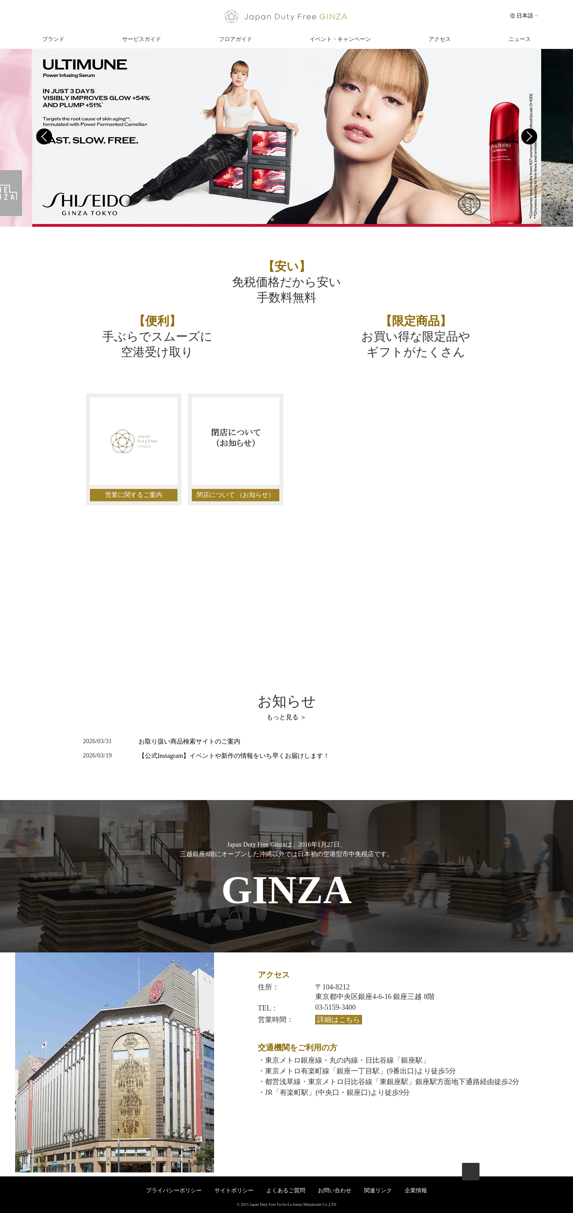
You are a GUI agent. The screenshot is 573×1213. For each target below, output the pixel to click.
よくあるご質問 (285, 1191)
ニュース (520, 39)
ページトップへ (470, 1171)
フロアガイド (235, 39)
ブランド (53, 39)
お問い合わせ (73, 631)
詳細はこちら (338, 1020)
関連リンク (378, 1191)
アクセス (440, 39)
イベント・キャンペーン (340, 39)
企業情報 (416, 1191)
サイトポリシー (233, 1191)
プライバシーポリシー (174, 1191)
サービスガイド (141, 39)
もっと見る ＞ (286, 717)
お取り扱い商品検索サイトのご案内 (189, 741)
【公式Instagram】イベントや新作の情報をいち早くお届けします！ (233, 755)
